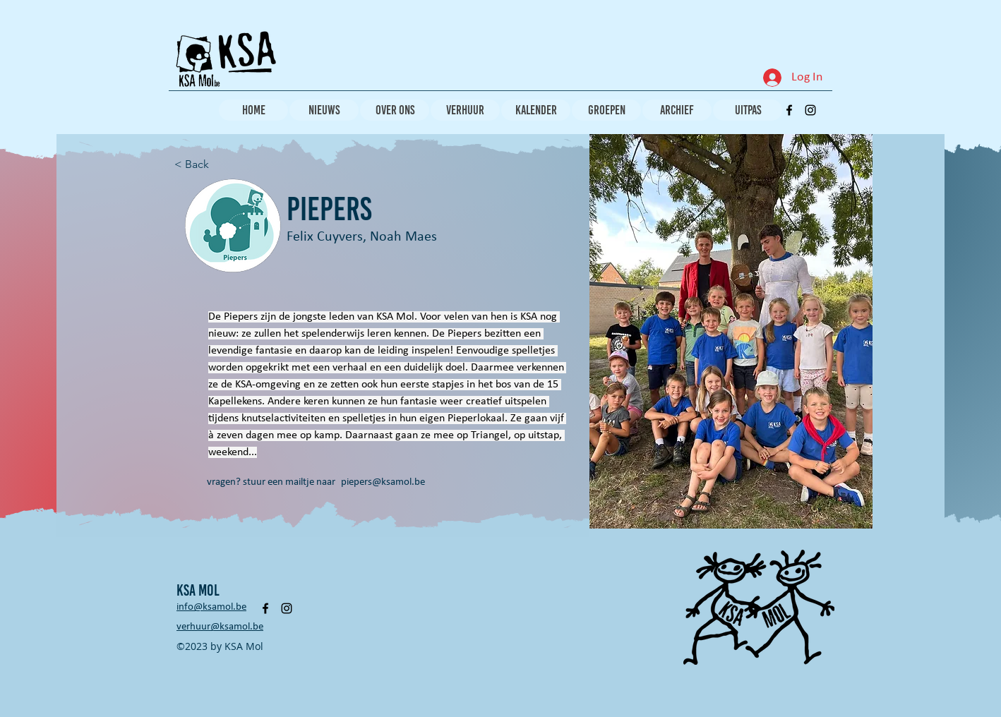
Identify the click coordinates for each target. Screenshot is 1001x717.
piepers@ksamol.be (383, 482)
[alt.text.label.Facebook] (789, 110)
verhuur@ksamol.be (219, 627)
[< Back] (202, 165)
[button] (731, 331)
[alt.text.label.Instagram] (810, 110)
